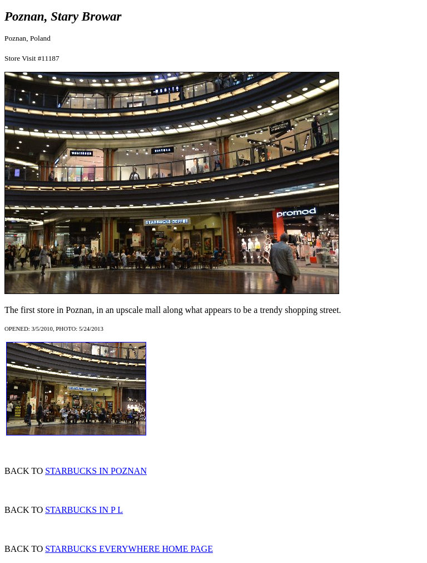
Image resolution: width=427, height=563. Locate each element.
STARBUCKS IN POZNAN (96, 471)
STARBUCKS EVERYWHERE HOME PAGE (129, 549)
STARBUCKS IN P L (84, 510)
